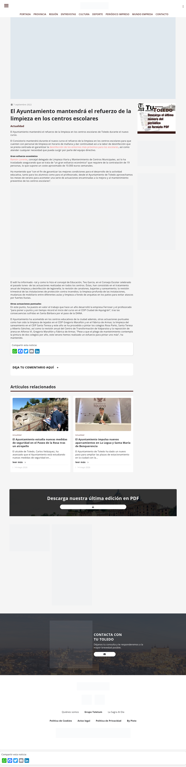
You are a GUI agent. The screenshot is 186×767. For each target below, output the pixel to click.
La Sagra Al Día (116, 712)
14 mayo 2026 (21, 467)
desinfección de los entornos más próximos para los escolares (84, 147)
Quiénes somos (70, 712)
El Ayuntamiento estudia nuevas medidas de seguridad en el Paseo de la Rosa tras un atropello (40, 443)
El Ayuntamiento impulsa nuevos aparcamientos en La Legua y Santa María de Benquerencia (103, 443)
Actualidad (17, 126)
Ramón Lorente (19, 159)
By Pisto (131, 720)
